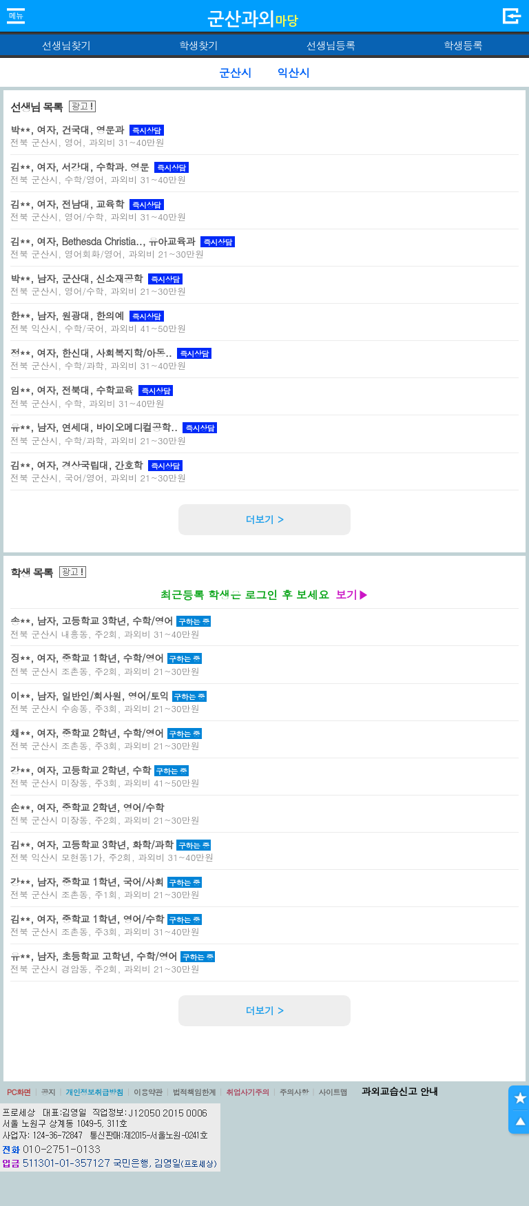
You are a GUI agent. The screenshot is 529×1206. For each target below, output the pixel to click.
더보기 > (264, 519)
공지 (48, 1092)
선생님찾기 (65, 45)
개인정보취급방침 (94, 1092)
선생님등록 (330, 45)
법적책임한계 (194, 1092)
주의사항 (294, 1092)
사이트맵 (332, 1092)
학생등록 (463, 45)
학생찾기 (198, 45)
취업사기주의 (247, 1092)
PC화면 (19, 1092)
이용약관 (148, 1092)
